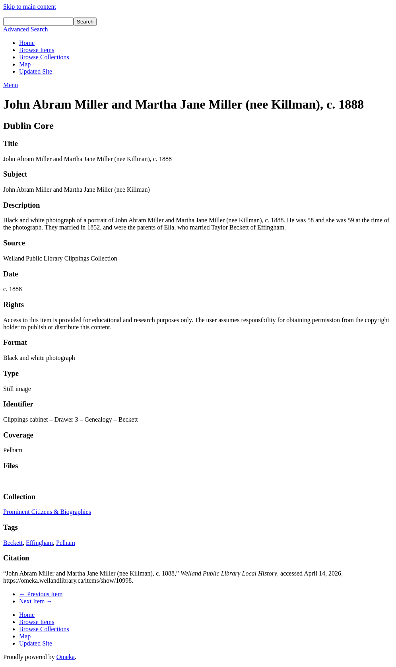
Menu (10, 85)
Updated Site (35, 71)
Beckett (13, 542)
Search (85, 22)
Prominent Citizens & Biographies (47, 511)
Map (25, 64)
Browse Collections (44, 57)
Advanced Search (25, 29)
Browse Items (36, 50)
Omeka (65, 656)
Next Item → (35, 601)
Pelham (65, 542)
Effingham (39, 542)
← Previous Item (40, 594)
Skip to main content (29, 6)
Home (27, 42)
